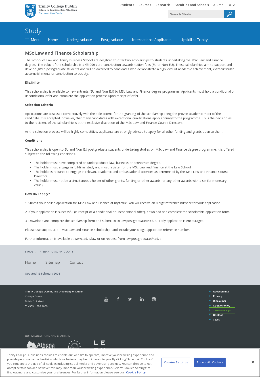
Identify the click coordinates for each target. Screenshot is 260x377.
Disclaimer (219, 300)
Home (53, 39)
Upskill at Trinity (194, 39)
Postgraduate (112, 39)
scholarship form (83, 221)
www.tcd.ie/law (85, 238)
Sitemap (53, 262)
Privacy (217, 296)
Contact (76, 262)
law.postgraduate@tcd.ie (138, 221)
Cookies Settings (222, 310)
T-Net (216, 319)
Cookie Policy (221, 305)
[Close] (253, 366)
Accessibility (221, 291)
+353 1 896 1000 (37, 306)
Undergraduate (79, 39)
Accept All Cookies (210, 366)
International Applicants (152, 39)
